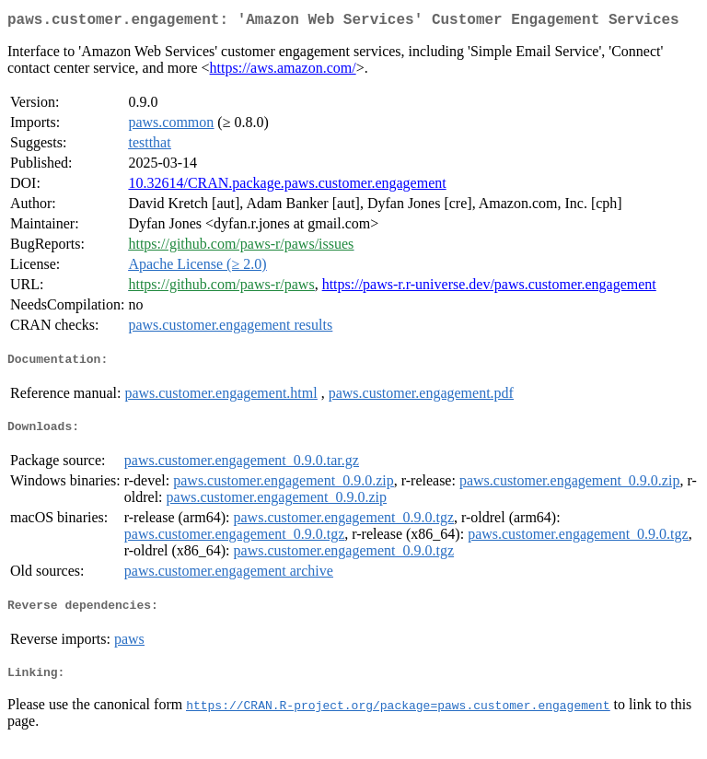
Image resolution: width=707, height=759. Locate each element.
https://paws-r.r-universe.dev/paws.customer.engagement (489, 288)
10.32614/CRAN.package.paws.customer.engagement (287, 186)
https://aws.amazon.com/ (283, 71)
